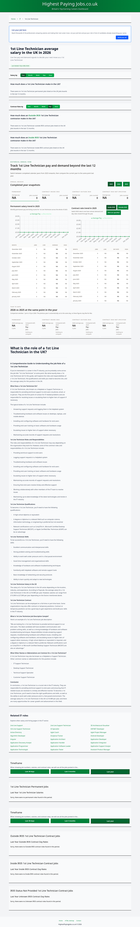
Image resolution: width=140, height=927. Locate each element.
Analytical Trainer (57, 736)
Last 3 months (70, 771)
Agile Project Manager (99, 732)
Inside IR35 (111, 207)
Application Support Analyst (101, 746)
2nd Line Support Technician (61, 725)
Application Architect (58, 739)
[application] (39, 226)
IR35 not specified (114, 212)
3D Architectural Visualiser (100, 725)
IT (20, 19)
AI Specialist (55, 729)
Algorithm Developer (17, 736)
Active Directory (16, 732)
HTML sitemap (69, 921)
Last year (110, 772)
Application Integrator (99, 743)
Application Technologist (19, 750)
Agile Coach (55, 732)
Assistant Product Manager (100, 750)
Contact (78, 921)
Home (13, 19)
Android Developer (97, 736)
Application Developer (98, 739)
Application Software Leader (61, 746)
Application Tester (57, 750)
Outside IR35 (122, 207)
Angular (13, 739)
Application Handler (58, 743)
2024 (118, 184)
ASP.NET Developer (97, 729)
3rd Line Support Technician (20, 729)
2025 (111, 184)
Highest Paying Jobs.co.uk (70, 4)
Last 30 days (29, 771)
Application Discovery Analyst (20, 743)
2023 (126, 184)
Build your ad (122, 37)
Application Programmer (19, 746)
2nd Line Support (16, 725)
